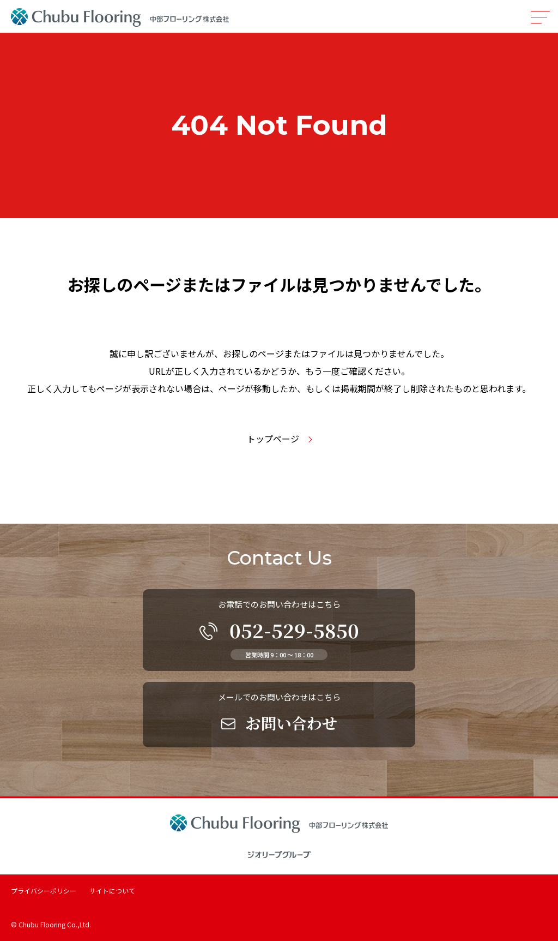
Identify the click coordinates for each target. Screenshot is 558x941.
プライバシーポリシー (43, 890)
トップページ (273, 438)
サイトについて (112, 890)
